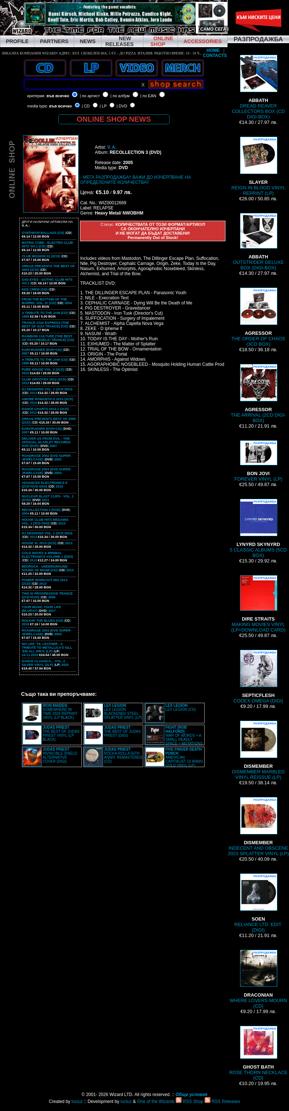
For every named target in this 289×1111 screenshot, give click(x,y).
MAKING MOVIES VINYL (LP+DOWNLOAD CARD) (258, 604)
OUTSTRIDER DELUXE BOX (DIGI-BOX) (258, 241)
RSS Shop (189, 1101)
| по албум (120, 96)
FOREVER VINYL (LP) (258, 461)
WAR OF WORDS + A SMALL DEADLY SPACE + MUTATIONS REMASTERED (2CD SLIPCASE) (174, 737)
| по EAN (148, 96)
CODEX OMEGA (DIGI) (258, 677)
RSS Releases (222, 1101)
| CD (86, 106)
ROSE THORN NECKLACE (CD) (258, 1053)
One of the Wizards (156, 1101)
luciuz (77, 1101)
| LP (103, 106)
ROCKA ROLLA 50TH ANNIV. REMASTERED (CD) (123, 755)
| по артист (90, 96)
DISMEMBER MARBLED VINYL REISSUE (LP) (258, 750)
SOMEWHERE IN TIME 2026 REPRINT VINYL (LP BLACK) (60, 712)
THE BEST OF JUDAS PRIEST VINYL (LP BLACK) (61, 733)
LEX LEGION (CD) (181, 708)
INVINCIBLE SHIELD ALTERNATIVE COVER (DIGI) (60, 755)
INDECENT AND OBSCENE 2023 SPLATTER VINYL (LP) (258, 826)
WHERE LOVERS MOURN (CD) (258, 979)
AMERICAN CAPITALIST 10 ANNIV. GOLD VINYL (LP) (185, 757)
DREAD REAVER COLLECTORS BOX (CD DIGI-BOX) (258, 87)
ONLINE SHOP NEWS (114, 119)
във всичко (57, 96)
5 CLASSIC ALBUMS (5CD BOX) (258, 528)
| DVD (122, 106)
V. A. (111, 147)
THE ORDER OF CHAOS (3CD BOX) (258, 317)
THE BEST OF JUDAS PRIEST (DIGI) (122, 731)
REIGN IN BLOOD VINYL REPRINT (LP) (258, 166)
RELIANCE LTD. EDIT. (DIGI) (258, 903)
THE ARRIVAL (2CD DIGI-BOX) (258, 393)
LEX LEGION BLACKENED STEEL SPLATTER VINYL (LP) (123, 712)
